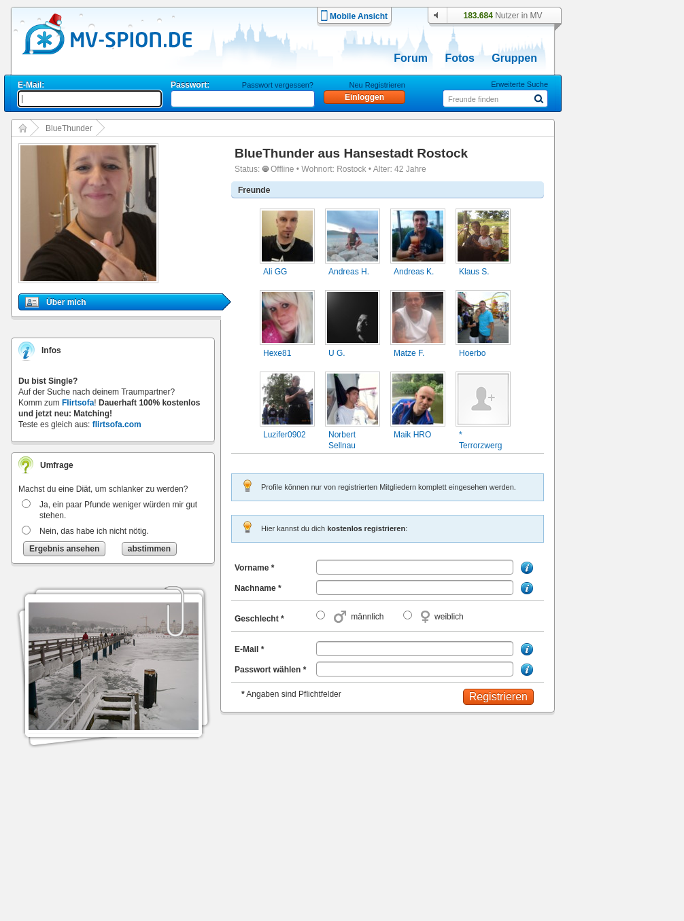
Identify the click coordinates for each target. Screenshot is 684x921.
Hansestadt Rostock (405, 153)
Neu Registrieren (377, 85)
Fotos (460, 58)
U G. (336, 353)
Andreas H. (348, 271)
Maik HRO (412, 434)
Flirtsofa (78, 403)
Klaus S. (474, 271)
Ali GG (275, 271)
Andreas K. (414, 271)
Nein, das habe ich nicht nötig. (94, 531)
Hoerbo (472, 353)
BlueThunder (69, 128)
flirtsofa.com (116, 424)
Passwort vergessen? (277, 85)
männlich (367, 616)
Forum (411, 58)
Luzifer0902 (284, 434)
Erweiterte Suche (519, 84)
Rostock (351, 169)
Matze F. (409, 353)
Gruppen (514, 58)
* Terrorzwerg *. (480, 445)
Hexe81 (277, 353)
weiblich (449, 616)
